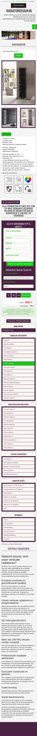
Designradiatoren (7, 359)
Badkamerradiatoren (8, 344)
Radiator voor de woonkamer (11, 501)
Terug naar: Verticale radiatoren (18, 321)
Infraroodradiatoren (8, 470)
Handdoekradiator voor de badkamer (13, 489)
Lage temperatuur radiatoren (10, 394)
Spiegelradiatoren (8, 436)
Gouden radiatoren (8, 432)
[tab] (6, 134)
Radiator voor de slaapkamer (11, 504)
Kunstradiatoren (7, 459)
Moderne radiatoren (8, 355)
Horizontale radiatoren (9, 367)
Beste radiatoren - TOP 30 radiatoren (13, 485)
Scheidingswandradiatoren (10, 474)
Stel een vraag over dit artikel (10, 202)
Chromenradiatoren (8, 420)
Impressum (6, 539)
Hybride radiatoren (8, 386)
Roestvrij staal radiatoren (10, 440)
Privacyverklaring (7, 523)
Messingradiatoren (8, 413)
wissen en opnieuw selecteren (20, 264)
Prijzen (18, 55)
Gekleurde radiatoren (9, 424)
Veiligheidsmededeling (9, 535)
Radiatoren (6, 340)
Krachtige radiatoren (8, 390)
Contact (5, 520)
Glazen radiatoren (8, 428)
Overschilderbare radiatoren (10, 462)
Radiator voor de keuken (9, 497)
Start (13, 1)
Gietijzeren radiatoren (9, 417)
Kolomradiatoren (7, 375)
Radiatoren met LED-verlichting (11, 466)
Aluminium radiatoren (9, 409)
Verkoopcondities (7, 527)
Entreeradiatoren (7, 493)
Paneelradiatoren (7, 371)
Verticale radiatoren (21, 1)
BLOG (5, 508)
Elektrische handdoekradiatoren (11, 382)
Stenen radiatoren (8, 444)
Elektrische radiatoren (9, 379)
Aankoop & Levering (8, 531)
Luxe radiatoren (7, 348)
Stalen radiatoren (7, 447)
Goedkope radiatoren (9, 398)
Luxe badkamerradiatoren (10, 352)
